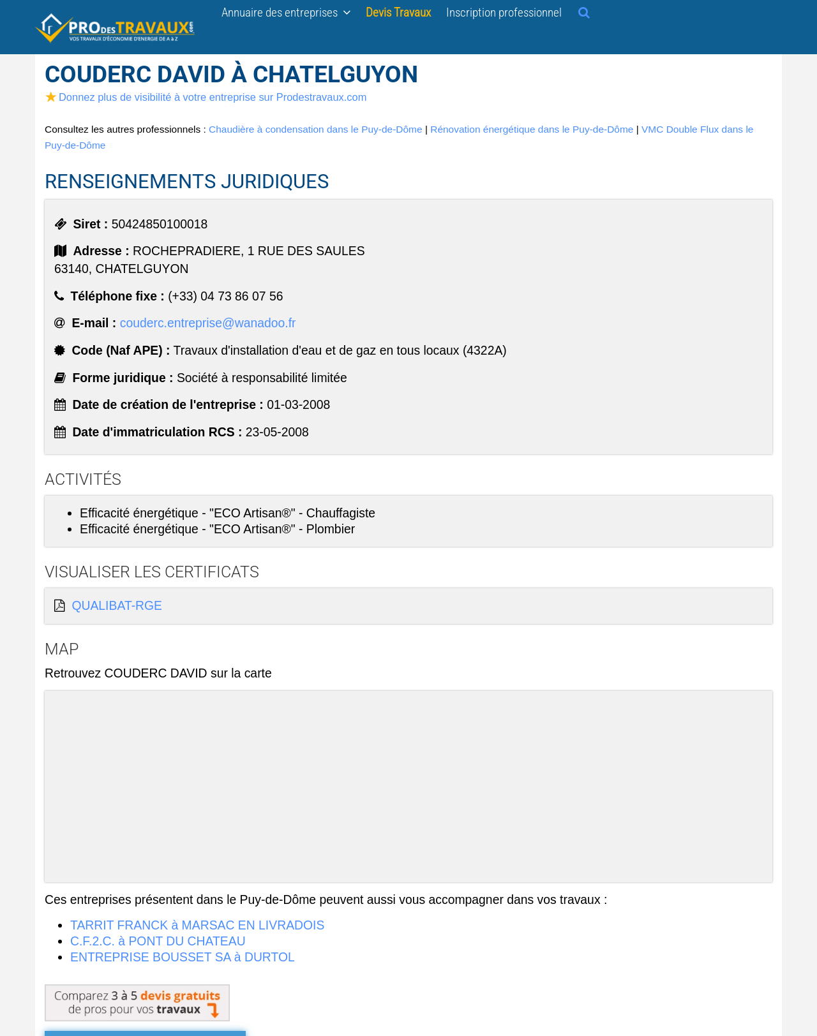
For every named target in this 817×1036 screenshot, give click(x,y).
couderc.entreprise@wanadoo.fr (208, 323)
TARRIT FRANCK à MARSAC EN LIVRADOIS (197, 925)
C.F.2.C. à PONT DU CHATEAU (158, 941)
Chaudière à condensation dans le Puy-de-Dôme (316, 129)
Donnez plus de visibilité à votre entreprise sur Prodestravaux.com (205, 97)
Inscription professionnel (504, 12)
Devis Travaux (398, 12)
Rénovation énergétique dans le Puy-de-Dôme (531, 129)
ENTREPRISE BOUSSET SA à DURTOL (182, 957)
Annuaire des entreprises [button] (285, 12)
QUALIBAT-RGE (116, 605)
